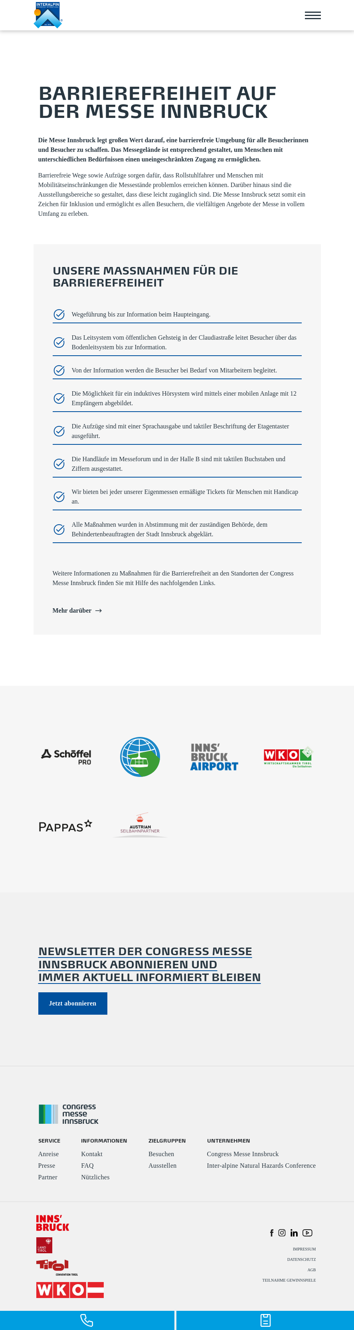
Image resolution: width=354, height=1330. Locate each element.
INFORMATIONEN (104, 1140)
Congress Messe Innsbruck (243, 1154)
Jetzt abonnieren (73, 1003)
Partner (47, 1177)
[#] (52, 1222)
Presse (46, 1165)
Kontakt (92, 1154)
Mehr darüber (77, 610)
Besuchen (161, 1154)
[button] (272, 1232)
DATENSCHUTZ (301, 1259)
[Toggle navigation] (313, 15)
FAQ (87, 1165)
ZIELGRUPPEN (167, 1140)
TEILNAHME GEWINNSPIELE (289, 1280)
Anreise (48, 1154)
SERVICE (49, 1140)
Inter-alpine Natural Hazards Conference (261, 1165)
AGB (311, 1270)
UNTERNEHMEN (228, 1140)
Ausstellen (162, 1165)
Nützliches (95, 1177)
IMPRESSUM (304, 1249)
